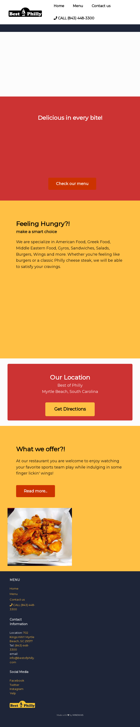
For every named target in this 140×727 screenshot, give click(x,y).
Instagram (16, 689)
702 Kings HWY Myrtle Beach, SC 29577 (22, 637)
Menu (78, 6)
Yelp (13, 693)
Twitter (14, 685)
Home (59, 6)
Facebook (17, 680)
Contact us (101, 6)
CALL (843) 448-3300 (74, 18)
